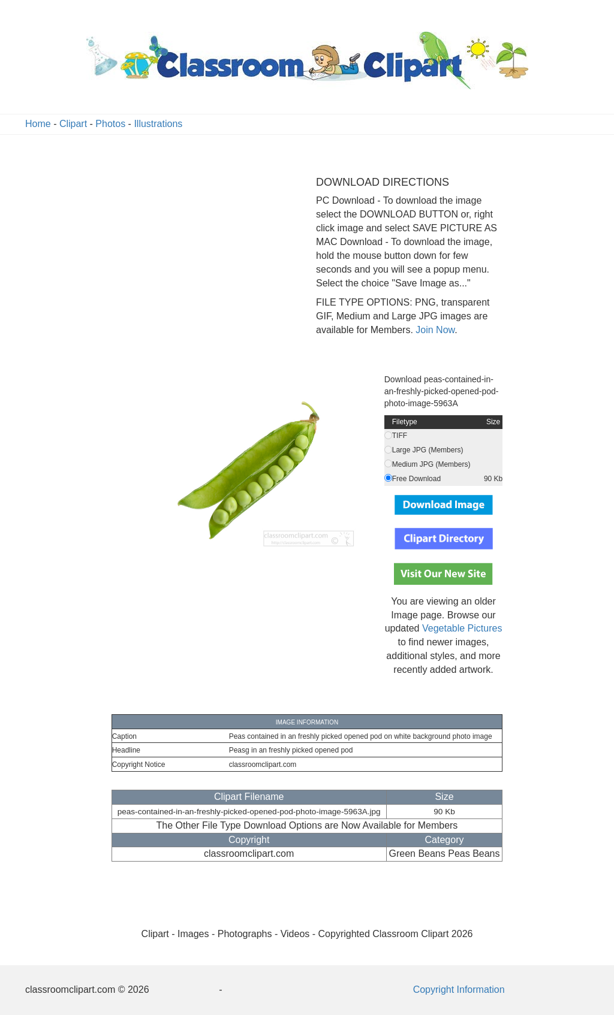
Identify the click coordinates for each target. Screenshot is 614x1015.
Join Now (434, 330)
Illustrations (158, 124)
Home (38, 124)
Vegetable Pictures (462, 628)
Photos (110, 124)
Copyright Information (459, 989)
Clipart (73, 124)
